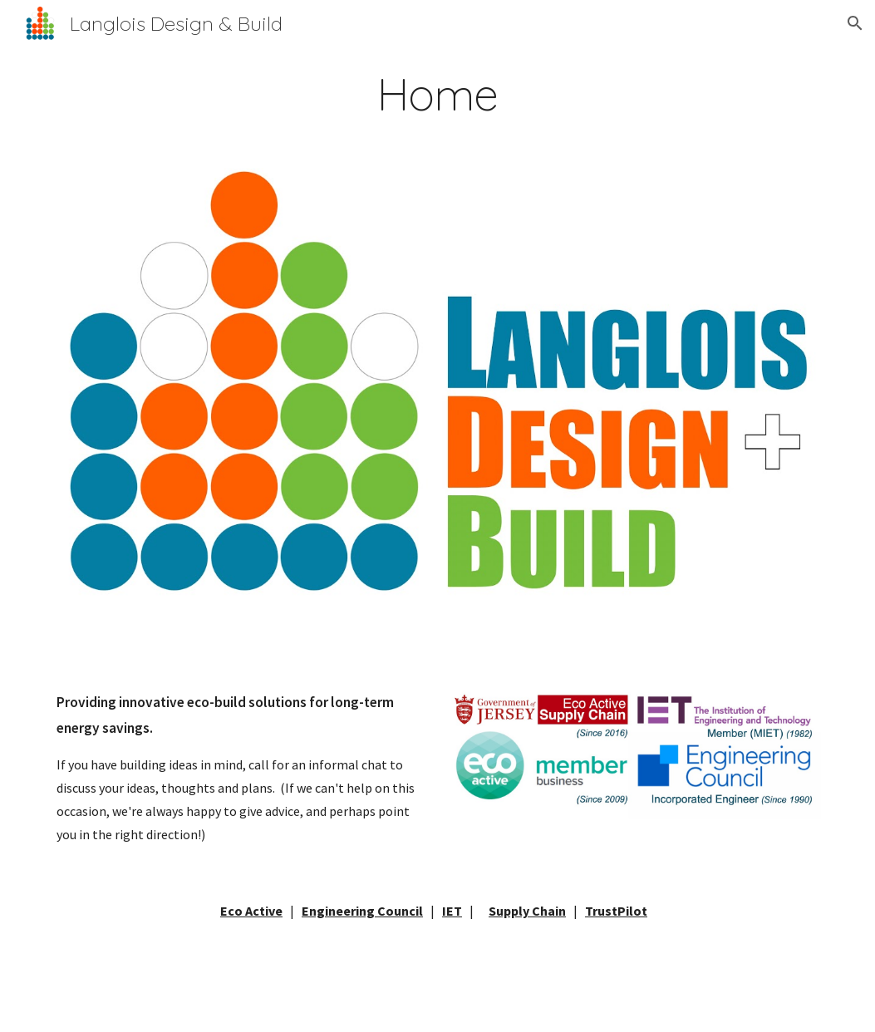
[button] (855, 23)
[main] (437, 94)
